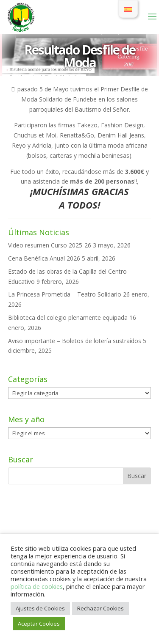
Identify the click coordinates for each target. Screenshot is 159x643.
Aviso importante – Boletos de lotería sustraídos (74, 341)
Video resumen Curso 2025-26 (49, 245)
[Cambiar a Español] (128, 9)
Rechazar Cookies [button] (100, 608)
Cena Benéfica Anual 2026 (44, 258)
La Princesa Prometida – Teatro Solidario (64, 294)
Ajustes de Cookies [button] (40, 608)
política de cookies (37, 586)
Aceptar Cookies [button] (39, 623)
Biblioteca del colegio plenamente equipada (68, 317)
